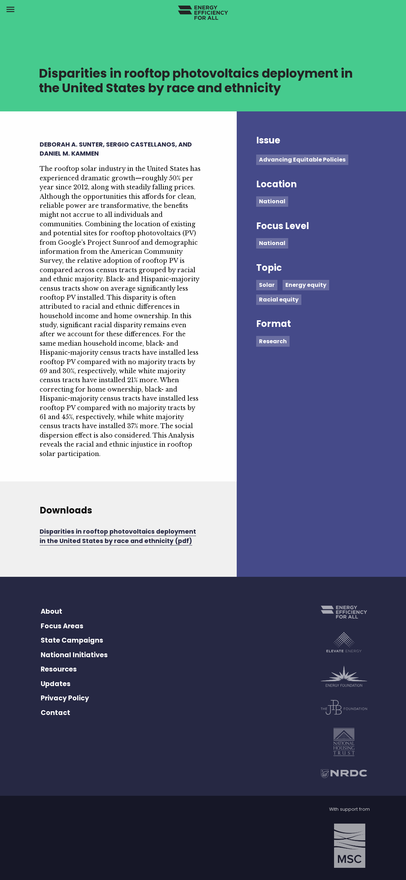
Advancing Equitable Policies (302, 160)
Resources (59, 669)
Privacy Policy (65, 698)
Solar (267, 285)
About (51, 611)
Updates (56, 684)
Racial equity (279, 300)
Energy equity (305, 285)
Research (273, 341)
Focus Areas (62, 626)
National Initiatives (74, 655)
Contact (55, 712)
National (272, 201)
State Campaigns (72, 640)
